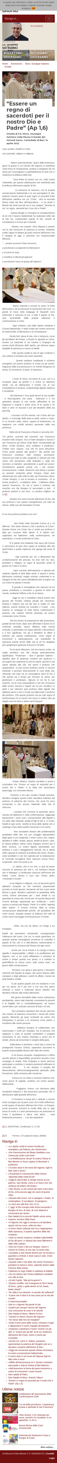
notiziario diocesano (39, 55)
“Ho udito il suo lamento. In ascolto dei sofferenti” (31, 1292)
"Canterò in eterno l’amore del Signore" (26, 1316)
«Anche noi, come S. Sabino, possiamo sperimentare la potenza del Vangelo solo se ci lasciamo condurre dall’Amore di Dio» (30, 1344)
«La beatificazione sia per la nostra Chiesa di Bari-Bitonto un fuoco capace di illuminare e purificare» (29, 1161)
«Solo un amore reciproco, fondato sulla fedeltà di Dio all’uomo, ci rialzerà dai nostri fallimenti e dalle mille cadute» (30, 1240)
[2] (6, 494)
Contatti (50, 1453)
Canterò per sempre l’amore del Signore (27, 1307)
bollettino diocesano (13, 55)
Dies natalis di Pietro (18, 1374)
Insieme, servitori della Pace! (21, 1219)
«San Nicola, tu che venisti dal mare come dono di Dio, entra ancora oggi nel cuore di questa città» (30, 1192)
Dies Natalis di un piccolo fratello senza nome (29, 1216)
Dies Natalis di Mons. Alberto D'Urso (25, 1313)
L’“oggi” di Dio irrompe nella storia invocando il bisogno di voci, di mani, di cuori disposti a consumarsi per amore (30, 1210)
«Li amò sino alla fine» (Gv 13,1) (23, 1204)
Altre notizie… (48, 1447)
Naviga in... (11, 18)
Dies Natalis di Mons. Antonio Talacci (25, 1377)
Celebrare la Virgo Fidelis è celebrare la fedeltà (30, 1271)
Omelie (8, 67)
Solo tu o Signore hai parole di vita (24, 1304)
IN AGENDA (36, 26)
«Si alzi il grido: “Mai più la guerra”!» (25, 1280)
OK (33, 8)
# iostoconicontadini (17, 1301)
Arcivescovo (16, 64)
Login (52, 1458)
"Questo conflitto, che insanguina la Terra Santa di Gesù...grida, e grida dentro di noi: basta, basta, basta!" (30, 1286)
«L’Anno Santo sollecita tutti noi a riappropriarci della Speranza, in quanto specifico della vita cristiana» (30, 1231)
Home (5, 64)
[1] (9, 411)
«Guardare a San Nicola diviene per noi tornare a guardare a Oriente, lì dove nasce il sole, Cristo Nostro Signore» (31, 1256)
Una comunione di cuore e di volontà (25, 1310)
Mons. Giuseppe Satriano (37, 64)
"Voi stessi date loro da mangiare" (24, 1320)
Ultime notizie (13, 1389)
